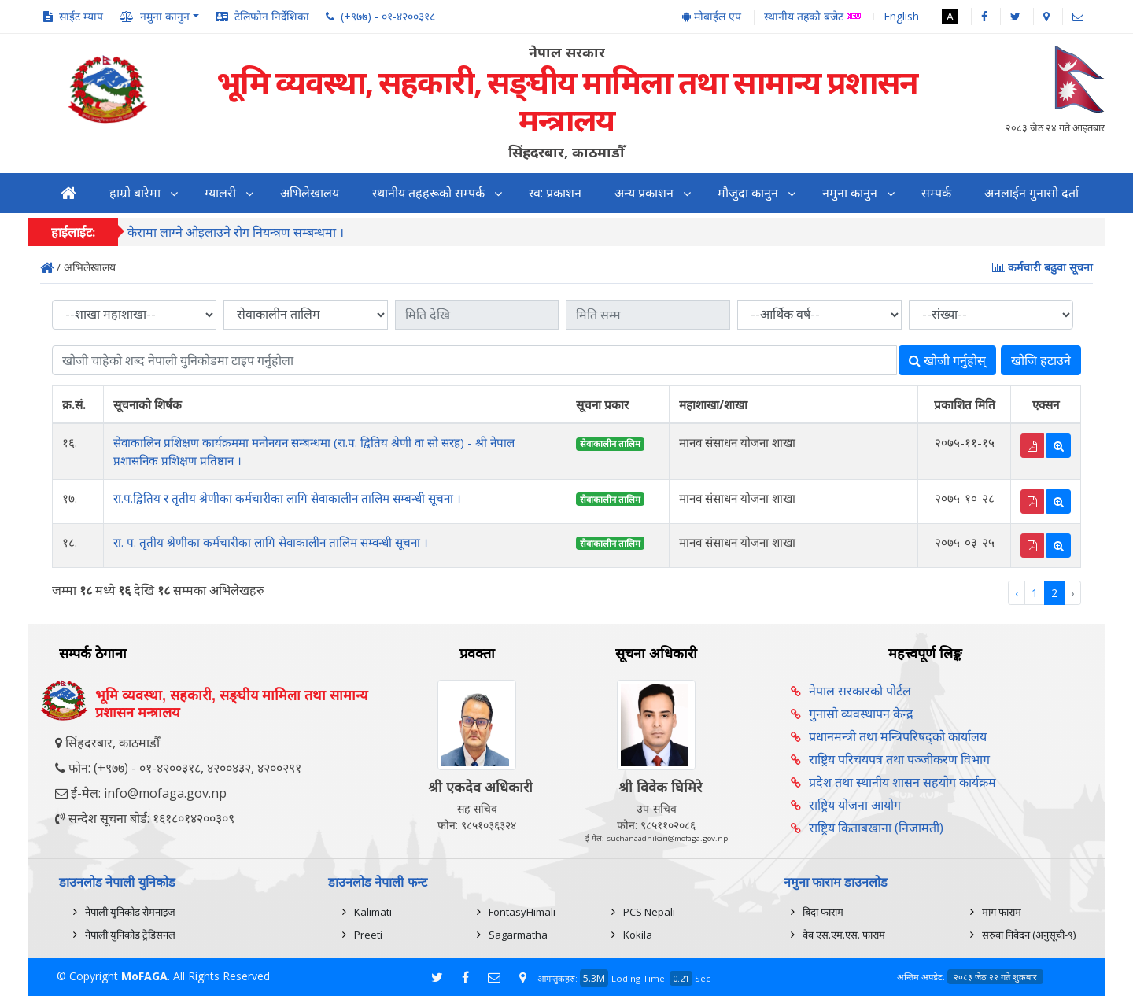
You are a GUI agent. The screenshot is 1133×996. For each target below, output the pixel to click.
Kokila (637, 935)
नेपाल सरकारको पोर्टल (860, 690)
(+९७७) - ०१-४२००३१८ (388, 16)
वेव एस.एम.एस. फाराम (844, 935)
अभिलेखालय (309, 193)
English (901, 16)
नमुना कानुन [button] (165, 16)
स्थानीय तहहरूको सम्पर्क (428, 193)
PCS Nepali (649, 912)
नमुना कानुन (849, 193)
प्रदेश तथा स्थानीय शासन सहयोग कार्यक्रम (902, 782)
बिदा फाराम (823, 912)
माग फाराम (1001, 912)
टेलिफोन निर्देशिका (271, 16)
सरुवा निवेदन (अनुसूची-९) (1029, 935)
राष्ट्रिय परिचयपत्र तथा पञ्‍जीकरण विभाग (899, 759)
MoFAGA (144, 975)
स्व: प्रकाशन (555, 193)
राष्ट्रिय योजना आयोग (855, 804)
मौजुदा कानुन (748, 193)
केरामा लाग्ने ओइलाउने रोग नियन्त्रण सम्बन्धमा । (235, 232)
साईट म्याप (81, 16)
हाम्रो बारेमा (135, 193)
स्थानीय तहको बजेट (812, 17)
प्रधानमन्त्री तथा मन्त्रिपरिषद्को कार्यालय (898, 736)
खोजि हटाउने (1041, 360)
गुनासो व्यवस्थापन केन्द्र (861, 713)
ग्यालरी (220, 193)
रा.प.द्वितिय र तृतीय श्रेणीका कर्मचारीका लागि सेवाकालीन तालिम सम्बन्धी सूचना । (287, 498)
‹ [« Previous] (1016, 592)
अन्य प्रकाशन (644, 193)
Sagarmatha (518, 935)
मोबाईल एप (711, 16)
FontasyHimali (522, 912)
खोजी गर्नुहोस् (947, 360)
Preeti (368, 935)
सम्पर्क (936, 193)
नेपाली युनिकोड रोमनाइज (130, 912)
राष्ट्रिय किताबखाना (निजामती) (876, 827)
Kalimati (373, 912)
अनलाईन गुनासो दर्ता (1031, 193)
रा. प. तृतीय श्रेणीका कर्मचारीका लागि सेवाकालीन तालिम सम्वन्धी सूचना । (270, 542)
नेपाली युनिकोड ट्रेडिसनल (130, 935)
